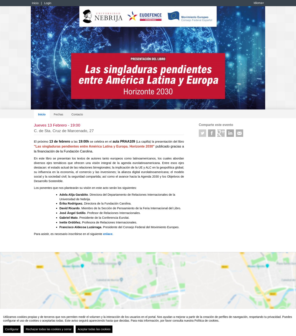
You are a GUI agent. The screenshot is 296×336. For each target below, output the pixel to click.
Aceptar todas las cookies (94, 329)
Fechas (58, 114)
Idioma (259, 3)
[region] (148, 322)
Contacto (77, 114)
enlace (107, 234)
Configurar (11, 329)
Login (47, 3)
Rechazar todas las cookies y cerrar (49, 329)
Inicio (35, 3)
